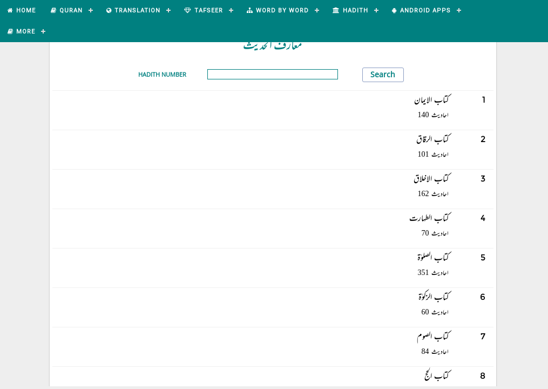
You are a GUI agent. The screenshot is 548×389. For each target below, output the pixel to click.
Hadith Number (162, 74)
